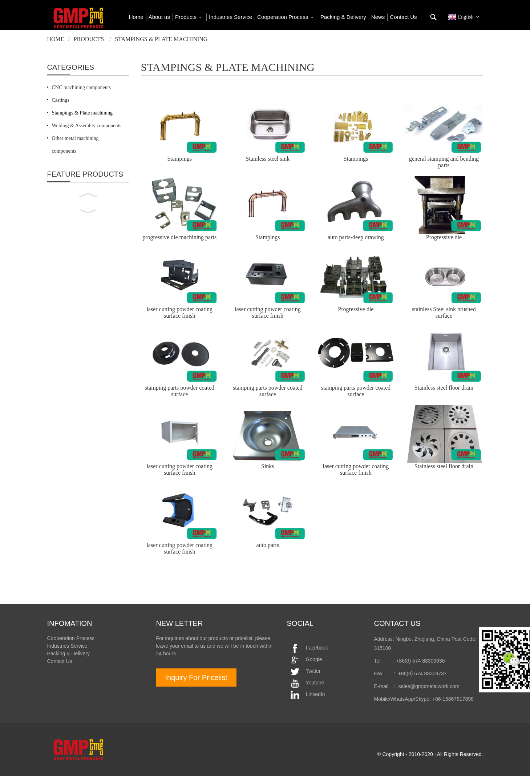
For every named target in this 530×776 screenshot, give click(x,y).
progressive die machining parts (179, 237)
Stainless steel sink (268, 159)
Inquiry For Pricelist (196, 677)
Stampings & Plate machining (161, 39)
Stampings (179, 159)
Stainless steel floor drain (443, 388)
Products (89, 39)
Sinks (267, 466)
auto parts (267, 545)
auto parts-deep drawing (356, 237)
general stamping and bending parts (444, 162)
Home (55, 39)
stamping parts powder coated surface (179, 391)
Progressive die (444, 237)
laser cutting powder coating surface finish (179, 312)
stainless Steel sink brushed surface (444, 312)
